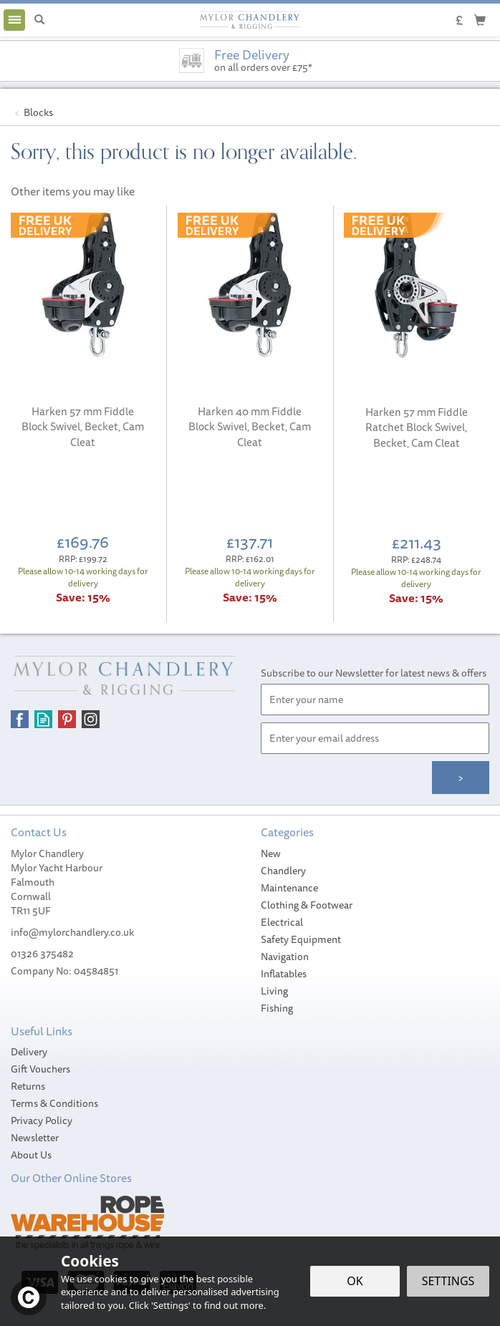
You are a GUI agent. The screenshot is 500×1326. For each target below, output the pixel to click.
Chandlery (283, 870)
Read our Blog (43, 719)
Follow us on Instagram (91, 719)
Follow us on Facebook (20, 719)
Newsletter (35, 1138)
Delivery (29, 1052)
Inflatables (284, 974)
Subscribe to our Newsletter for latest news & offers (373, 673)
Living (274, 991)
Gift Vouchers (40, 1069)
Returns (28, 1086)
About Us (31, 1155)
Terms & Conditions (54, 1103)
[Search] (39, 20)
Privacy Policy (41, 1120)
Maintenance (289, 888)
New (271, 853)
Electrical (282, 922)
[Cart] (480, 19)
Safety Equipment (301, 939)
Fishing (277, 1008)
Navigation (285, 956)
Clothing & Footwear (306, 905)
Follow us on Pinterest (67, 719)
